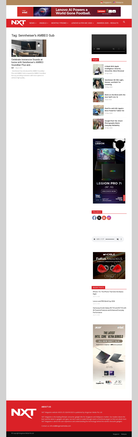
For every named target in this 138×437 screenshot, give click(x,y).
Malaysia (124, 434)
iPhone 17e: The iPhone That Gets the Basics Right (108, 293)
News (32, 23)
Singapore (116, 434)
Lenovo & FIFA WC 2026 (82, 23)
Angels (43, 23)
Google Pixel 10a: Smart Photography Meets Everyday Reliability (114, 123)
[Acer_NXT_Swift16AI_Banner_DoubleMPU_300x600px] (109, 389)
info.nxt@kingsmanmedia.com (60, 426)
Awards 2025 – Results (107, 23)
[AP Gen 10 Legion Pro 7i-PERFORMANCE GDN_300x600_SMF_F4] (109, 203)
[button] (124, 22)
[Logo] (19, 23)
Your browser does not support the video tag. (109, 44)
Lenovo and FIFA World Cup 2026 (104, 301)
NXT (12, 68)
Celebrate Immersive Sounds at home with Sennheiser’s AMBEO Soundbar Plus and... (27, 62)
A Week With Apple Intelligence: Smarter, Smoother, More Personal (114, 68)
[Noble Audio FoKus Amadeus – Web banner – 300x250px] (109, 278)
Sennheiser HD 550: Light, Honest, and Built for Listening (114, 82)
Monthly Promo (59, 23)
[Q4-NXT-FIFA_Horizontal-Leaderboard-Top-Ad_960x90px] (69, 16)
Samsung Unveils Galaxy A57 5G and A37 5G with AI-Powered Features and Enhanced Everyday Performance (109, 310)
